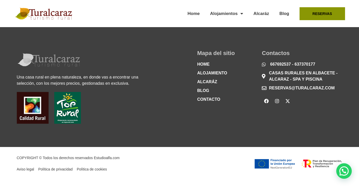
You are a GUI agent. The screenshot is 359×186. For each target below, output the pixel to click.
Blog (284, 13)
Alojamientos (226, 13)
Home (194, 13)
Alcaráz (261, 13)
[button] (344, 171)
